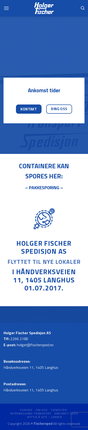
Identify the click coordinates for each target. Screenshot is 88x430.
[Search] (82, 8)
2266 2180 (19, 339)
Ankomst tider (66, 413)
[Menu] (6, 8)
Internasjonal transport (30, 413)
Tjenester (59, 410)
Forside (26, 410)
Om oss (42, 410)
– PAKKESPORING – (44, 187)
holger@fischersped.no (35, 345)
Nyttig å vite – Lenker (44, 417)
